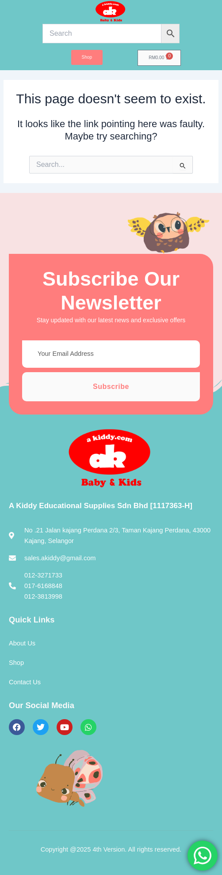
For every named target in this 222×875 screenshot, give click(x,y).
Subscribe (111, 386)
